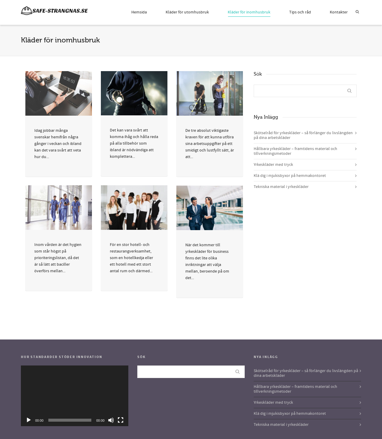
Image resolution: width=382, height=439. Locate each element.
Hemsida (139, 12)
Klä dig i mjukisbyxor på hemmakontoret (290, 175)
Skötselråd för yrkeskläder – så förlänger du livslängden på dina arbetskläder (303, 135)
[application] (74, 395)
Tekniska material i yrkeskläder (281, 186)
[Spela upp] (29, 420)
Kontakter (339, 12)
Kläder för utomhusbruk (187, 12)
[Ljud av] (111, 420)
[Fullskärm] (121, 420)
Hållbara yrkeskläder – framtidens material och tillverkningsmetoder (295, 151)
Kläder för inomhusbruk (249, 13)
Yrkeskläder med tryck (273, 164)
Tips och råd (300, 12)
